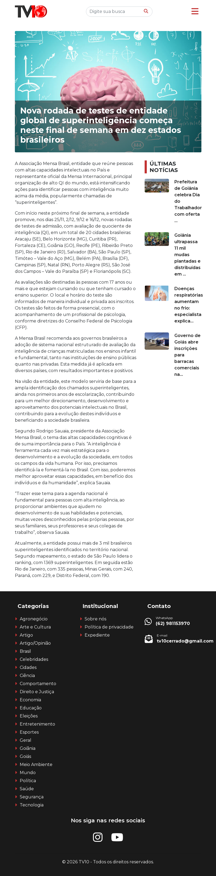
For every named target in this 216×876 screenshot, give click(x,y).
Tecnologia (32, 805)
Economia (30, 699)
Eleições (29, 716)
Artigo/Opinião (35, 643)
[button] (194, 11)
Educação (31, 707)
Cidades (28, 667)
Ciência (27, 675)
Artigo (26, 635)
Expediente (97, 635)
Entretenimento (37, 724)
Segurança (32, 796)
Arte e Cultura (35, 627)
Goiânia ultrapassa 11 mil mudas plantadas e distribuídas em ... (187, 255)
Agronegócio (34, 618)
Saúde (27, 788)
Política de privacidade (109, 627)
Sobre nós (95, 618)
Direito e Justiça (37, 691)
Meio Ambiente (36, 764)
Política (28, 780)
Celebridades (34, 659)
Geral (25, 740)
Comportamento (38, 683)
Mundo (28, 772)
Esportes (29, 732)
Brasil (25, 651)
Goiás (25, 756)
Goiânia (27, 748)
